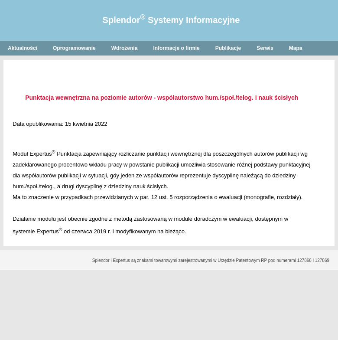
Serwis (265, 48)
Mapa (295, 48)
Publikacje (228, 48)
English (17, 63)
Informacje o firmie (176, 48)
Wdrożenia (124, 48)
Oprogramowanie (74, 48)
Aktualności (22, 48)
